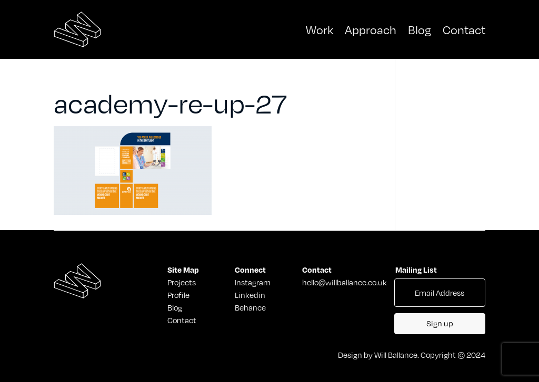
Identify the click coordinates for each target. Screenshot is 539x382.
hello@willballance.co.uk (344, 282)
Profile (178, 295)
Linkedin (250, 295)
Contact (464, 29)
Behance (250, 307)
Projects (178, 282)
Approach (370, 29)
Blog (419, 29)
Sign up (439, 323)
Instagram (253, 282)
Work (319, 29)
